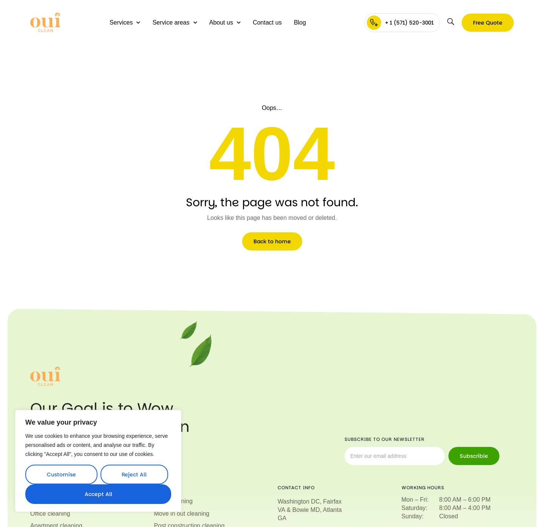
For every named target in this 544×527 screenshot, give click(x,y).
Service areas (175, 22)
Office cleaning (50, 513)
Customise (61, 474)
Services (125, 22)
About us (225, 22)
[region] (98, 461)
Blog (300, 22)
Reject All (134, 474)
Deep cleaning (173, 501)
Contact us (267, 22)
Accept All (98, 494)
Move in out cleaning (182, 513)
